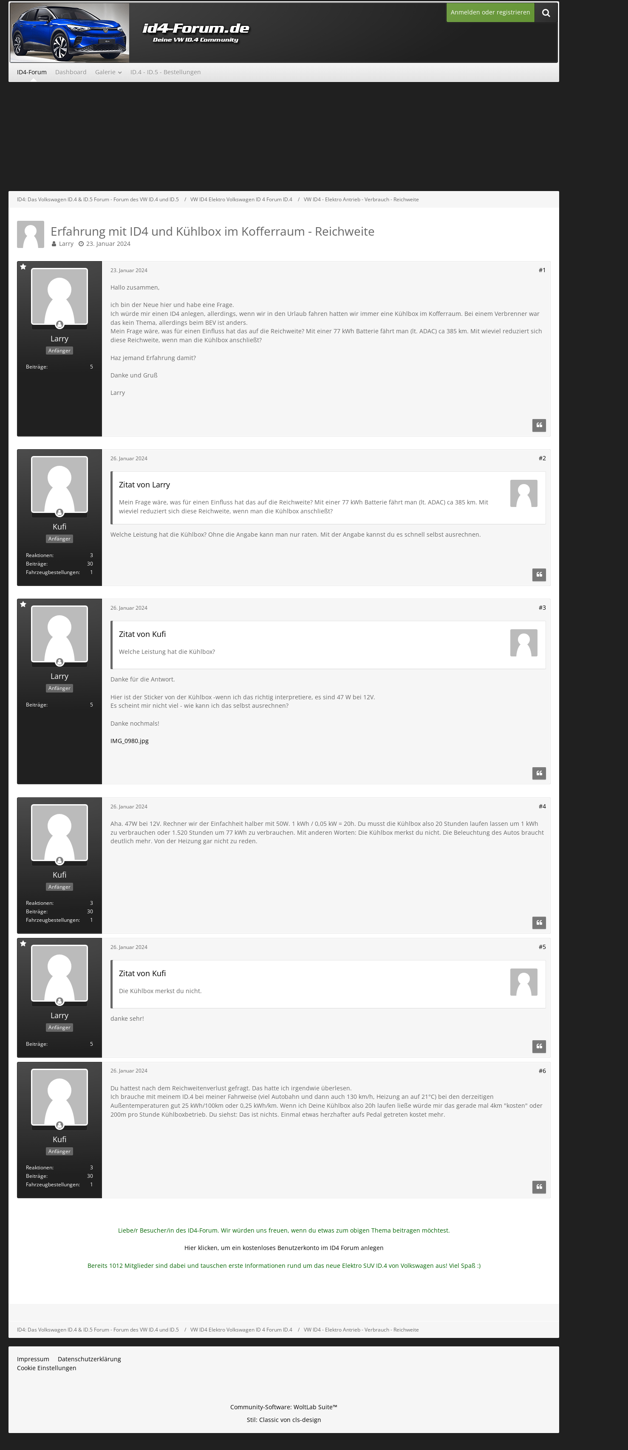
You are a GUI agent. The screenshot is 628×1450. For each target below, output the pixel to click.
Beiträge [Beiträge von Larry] (36, 366)
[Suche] (546, 12)
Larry (66, 243)
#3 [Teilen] (542, 607)
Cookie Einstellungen (46, 1368)
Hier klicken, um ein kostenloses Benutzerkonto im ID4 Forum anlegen (284, 1248)
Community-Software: (283, 1407)
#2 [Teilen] (542, 458)
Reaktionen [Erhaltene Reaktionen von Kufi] (39, 555)
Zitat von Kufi (142, 634)
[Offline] (59, 324)
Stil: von (284, 1420)
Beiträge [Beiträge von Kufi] (36, 563)
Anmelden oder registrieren (490, 12)
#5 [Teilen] (542, 947)
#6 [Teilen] (542, 1071)
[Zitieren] (539, 425)
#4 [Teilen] (542, 806)
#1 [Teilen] (542, 270)
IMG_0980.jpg (129, 741)
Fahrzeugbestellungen (52, 572)
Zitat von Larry (144, 484)
